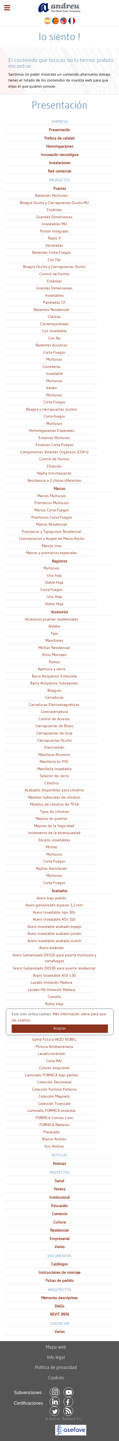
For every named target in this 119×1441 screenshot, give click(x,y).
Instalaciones (59, 162)
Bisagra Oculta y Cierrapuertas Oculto (54, 266)
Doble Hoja (54, 582)
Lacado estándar (51, 1053)
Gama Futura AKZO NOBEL (54, 1039)
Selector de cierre (54, 775)
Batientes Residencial (51, 309)
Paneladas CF (54, 302)
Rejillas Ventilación (51, 868)
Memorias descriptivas (59, 1297)
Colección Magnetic (54, 1096)
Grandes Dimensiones (54, 216)
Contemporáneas (54, 323)
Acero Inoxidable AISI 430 (54, 975)
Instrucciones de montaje (59, 1272)
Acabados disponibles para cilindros (54, 790)
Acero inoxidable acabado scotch (54, 940)
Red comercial (59, 171)
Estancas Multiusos (54, 437)
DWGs (59, 1306)
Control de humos (54, 273)
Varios (60, 1246)
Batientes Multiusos (51, 195)
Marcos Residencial (51, 524)
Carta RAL (54, 1060)
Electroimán (54, 747)
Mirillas (51, 846)
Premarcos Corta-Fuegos (51, 517)
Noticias (59, 1163)
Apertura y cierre (51, 668)
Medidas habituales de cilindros (54, 797)
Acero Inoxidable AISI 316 (54, 919)
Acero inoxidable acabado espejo (54, 926)
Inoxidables (54, 295)
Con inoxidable (54, 330)
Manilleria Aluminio (54, 754)
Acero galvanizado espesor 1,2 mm (54, 905)
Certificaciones (28, 1403)
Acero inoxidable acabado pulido (54, 933)
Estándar (54, 209)
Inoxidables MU (54, 223)
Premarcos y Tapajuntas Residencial (51, 531)
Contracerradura (54, 711)
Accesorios (59, 611)
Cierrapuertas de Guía (54, 733)
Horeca (59, 1188)
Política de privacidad (56, 1367)
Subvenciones (28, 1392)
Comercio (59, 1213)
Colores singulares (54, 1067)
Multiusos (54, 359)
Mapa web (56, 1347)
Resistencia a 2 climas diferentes (54, 480)
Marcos (59, 488)
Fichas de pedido (59, 1280)
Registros (59, 561)
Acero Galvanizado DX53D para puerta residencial (54, 968)
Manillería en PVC (54, 761)
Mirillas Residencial (54, 647)
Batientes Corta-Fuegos (51, 252)
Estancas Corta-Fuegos (54, 444)
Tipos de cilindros (54, 811)
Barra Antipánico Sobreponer (54, 683)
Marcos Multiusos (51, 495)
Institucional (59, 1197)
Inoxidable (54, 373)
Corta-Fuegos (54, 352)
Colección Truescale (54, 1103)
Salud (59, 1180)
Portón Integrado (54, 231)
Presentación (59, 129)
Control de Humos (54, 458)
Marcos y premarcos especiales (51, 552)
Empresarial (60, 1238)
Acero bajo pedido (51, 898)
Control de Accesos (54, 718)
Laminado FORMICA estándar (51, 1110)
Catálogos (59, 1264)
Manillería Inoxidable (54, 768)
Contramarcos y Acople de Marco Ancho (51, 538)
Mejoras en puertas (51, 818)
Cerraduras (54, 697)
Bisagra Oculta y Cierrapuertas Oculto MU (54, 202)
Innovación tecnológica (60, 154)
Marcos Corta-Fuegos (51, 510)
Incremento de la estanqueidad (54, 832)
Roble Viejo (54, 1003)
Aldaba (54, 626)
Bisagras (54, 690)
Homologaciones (59, 146)
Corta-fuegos (54, 416)
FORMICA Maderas (54, 1124)
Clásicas (54, 316)
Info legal (56, 1357)
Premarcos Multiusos (51, 502)
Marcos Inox (51, 545)
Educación (59, 1205)
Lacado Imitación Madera (51, 982)
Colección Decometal (54, 1082)
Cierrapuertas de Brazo (54, 725)
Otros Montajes (54, 654)
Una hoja (54, 575)
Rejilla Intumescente (54, 473)
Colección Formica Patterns (54, 1089)
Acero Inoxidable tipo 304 (54, 912)
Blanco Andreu (54, 1138)
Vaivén (51, 387)
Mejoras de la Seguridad (54, 825)
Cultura (59, 1222)
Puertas (59, 188)
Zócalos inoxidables (54, 839)
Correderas (51, 366)
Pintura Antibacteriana (54, 1046)
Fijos (54, 633)
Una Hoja (54, 596)
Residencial (59, 1230)
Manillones (54, 640)
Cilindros (51, 783)
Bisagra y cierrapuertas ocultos (51, 409)
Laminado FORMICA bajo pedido (51, 1075)
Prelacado (51, 1131)
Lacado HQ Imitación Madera (51, 989)
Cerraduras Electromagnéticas (54, 704)
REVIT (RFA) (59, 1314)
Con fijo (54, 338)
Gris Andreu (54, 1146)
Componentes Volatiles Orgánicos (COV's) (54, 451)
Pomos (54, 661)
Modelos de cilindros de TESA (54, 804)
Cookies (56, 1377)
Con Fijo (54, 259)
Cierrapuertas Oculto (54, 740)
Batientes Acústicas (51, 345)
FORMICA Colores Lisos (54, 1117)
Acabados (59, 890)
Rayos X (54, 238)
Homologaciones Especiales (51, 430)
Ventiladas (54, 245)
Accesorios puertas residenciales (51, 619)
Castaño (54, 996)
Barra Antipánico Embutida (54, 676)
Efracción (54, 466)
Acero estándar (51, 947)
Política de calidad (59, 138)
